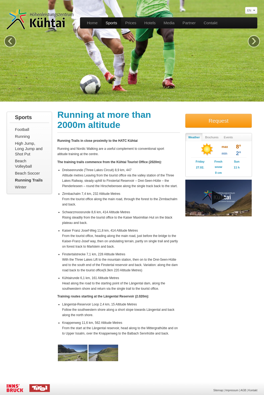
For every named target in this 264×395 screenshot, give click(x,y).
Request (219, 121)
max (225, 147)
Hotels (150, 23)
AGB (243, 390)
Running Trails (29, 180)
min (224, 153)
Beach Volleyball (23, 163)
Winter (20, 187)
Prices (130, 23)
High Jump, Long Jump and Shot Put (28, 148)
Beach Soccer (27, 173)
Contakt (211, 23)
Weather (194, 137)
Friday (200, 161)
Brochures (211, 137)
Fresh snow (218, 164)
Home (92, 23)
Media (169, 23)
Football (22, 129)
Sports (111, 23)
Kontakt (252, 390)
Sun (236, 161)
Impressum (231, 390)
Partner (188, 23)
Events (228, 137)
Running (22, 136)
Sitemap (218, 390)
